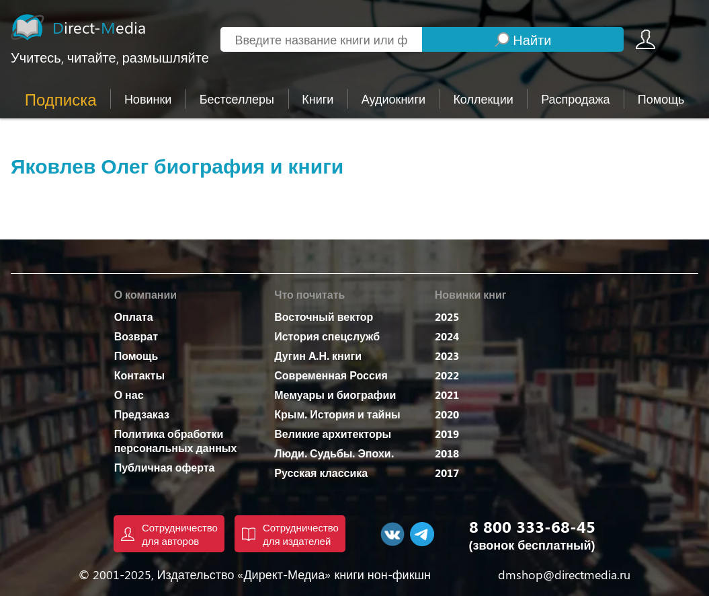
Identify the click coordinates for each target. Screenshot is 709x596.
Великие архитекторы (332, 433)
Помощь (136, 355)
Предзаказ (141, 414)
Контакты (139, 375)
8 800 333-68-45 (532, 526)
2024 (447, 336)
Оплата (133, 316)
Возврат (136, 336)
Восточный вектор (323, 316)
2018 (447, 453)
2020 (447, 414)
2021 (447, 394)
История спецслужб (327, 336)
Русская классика (321, 472)
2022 (447, 375)
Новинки (148, 99)
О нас (129, 394)
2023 (447, 355)
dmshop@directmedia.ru (564, 574)
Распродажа (575, 99)
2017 (447, 472)
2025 (447, 316)
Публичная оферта (164, 467)
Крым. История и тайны (337, 414)
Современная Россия (331, 375)
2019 (447, 433)
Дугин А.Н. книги (318, 355)
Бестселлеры (237, 99)
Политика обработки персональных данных (175, 440)
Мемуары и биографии (335, 394)
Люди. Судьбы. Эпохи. (333, 453)
